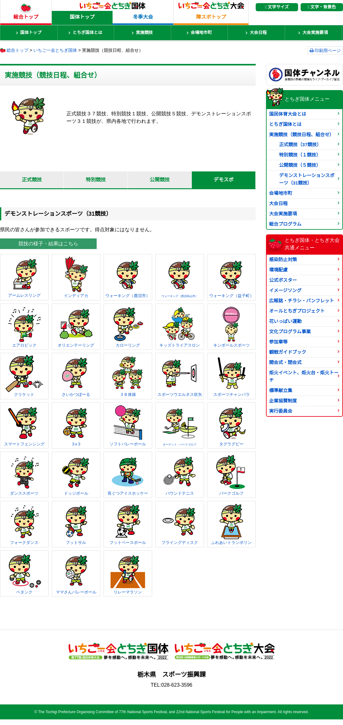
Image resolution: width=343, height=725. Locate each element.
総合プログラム (285, 224)
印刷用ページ (328, 50)
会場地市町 (201, 32)
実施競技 (144, 32)
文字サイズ (277, 7)
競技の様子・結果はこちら (48, 243)
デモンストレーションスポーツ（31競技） (307, 179)
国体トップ (82, 17)
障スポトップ (211, 17)
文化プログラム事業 (290, 331)
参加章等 (278, 341)
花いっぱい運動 (285, 321)
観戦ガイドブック (287, 352)
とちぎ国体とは (87, 32)
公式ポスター (283, 280)
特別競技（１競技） (300, 154)
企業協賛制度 (283, 400)
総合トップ (25, 17)
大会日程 (258, 32)
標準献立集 (280, 390)
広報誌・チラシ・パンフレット (301, 300)
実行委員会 (280, 411)
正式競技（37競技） (300, 144)
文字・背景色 (322, 7)
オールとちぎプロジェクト (297, 311)
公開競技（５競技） (300, 165)
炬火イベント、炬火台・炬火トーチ (304, 376)
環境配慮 (278, 269)
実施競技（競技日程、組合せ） (301, 134)
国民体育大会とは (287, 114)
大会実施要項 (315, 32)
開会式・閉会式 (285, 362)
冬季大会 (143, 17)
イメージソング (285, 290)
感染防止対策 (283, 259)
